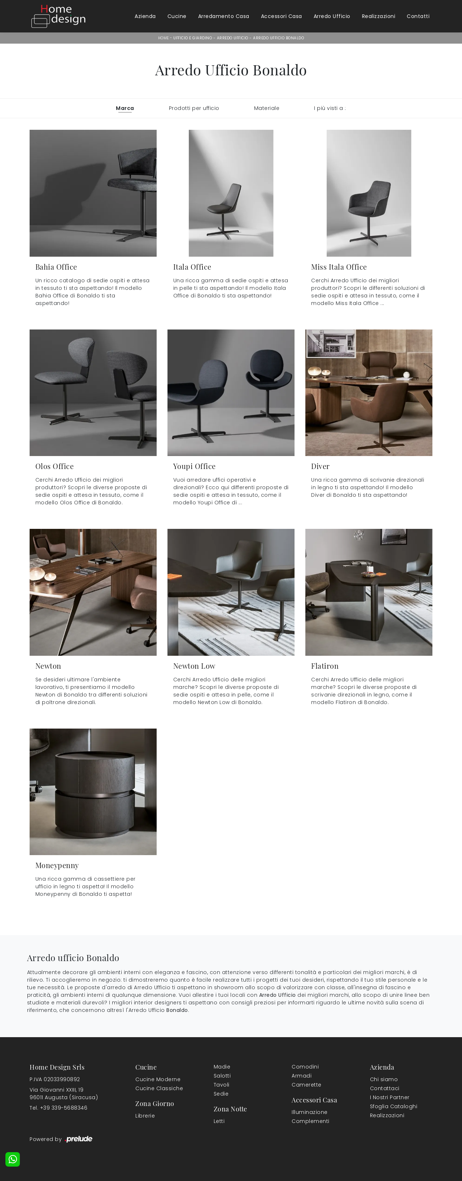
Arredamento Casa (223, 16)
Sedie (221, 1093)
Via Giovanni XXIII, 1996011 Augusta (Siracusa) (64, 1093)
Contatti (418, 16)
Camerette (307, 1084)
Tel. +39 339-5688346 (58, 1107)
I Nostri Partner (390, 1097)
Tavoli (222, 1084)
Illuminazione (310, 1112)
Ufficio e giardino (192, 38)
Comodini (305, 1066)
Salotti (222, 1075)
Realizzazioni (379, 16)
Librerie (145, 1115)
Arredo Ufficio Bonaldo (278, 38)
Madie (222, 1066)
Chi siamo (384, 1079)
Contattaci (385, 1088)
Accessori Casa (281, 16)
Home (163, 38)
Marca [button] (125, 108)
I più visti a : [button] (330, 108)
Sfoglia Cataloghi (394, 1106)
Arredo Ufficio (332, 16)
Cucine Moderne (157, 1079)
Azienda (145, 16)
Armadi (301, 1075)
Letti (219, 1121)
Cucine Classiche (159, 1088)
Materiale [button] (267, 108)
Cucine (177, 16)
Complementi (311, 1121)
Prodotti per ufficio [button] (194, 108)
